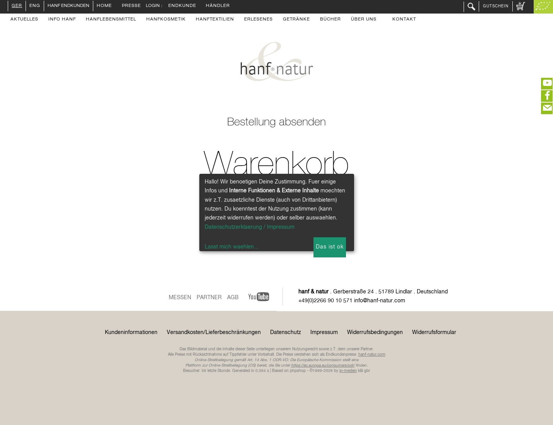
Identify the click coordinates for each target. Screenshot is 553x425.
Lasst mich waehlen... (232, 247)
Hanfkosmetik (166, 20)
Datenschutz (285, 332)
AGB (233, 297)
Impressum (324, 332)
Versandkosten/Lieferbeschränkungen (214, 332)
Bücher (330, 20)
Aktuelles (24, 20)
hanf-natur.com (371, 354)
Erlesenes (258, 20)
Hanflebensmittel (111, 20)
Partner (209, 297)
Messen (180, 297)
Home (104, 6)
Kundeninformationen (131, 332)
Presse (131, 6)
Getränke (296, 20)
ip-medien (348, 371)
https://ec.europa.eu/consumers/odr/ (322, 365)
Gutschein (495, 6)
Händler (218, 6)
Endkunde (182, 6)
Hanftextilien (215, 20)
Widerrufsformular (434, 332)
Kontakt (404, 20)
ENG (34, 6)
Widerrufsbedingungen (375, 332)
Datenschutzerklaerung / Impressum (249, 227)
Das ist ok (330, 247)
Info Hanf (62, 20)
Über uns (364, 20)
